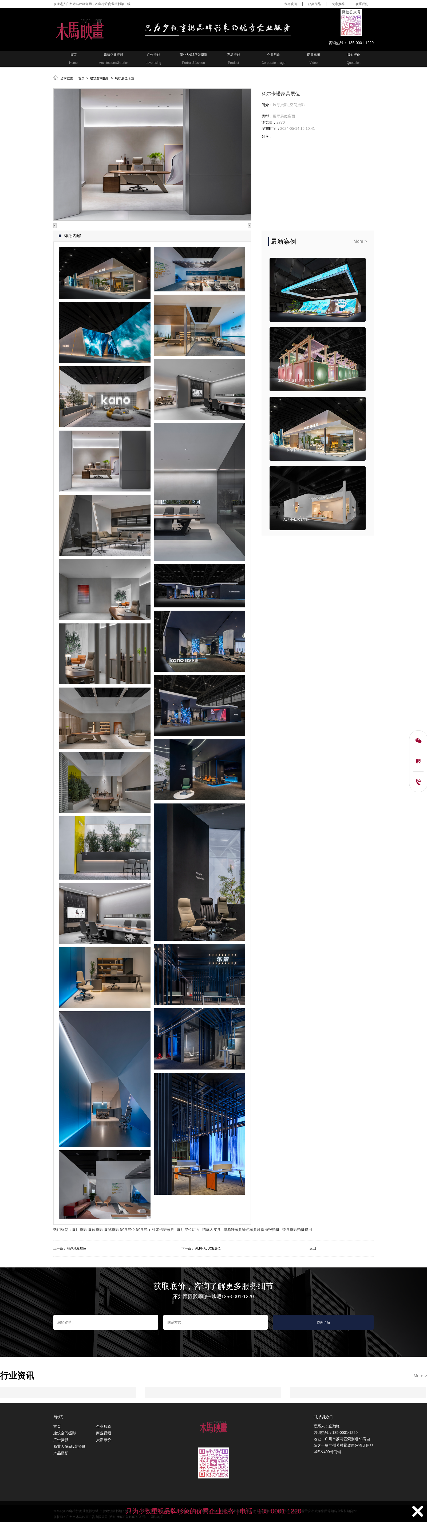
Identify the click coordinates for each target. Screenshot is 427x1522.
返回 (313, 1248)
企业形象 (103, 1426)
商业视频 (103, 1433)
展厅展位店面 (124, 78)
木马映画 (290, 4)
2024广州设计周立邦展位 (296, 381)
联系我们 (361, 4)
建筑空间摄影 (100, 78)
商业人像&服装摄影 (69, 1446)
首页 (81, 78)
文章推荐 (338, 4)
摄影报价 (103, 1440)
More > (360, 241)
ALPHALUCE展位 (296, 519)
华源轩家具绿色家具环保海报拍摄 (251, 1229)
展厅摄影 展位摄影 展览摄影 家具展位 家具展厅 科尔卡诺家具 (123, 1229)
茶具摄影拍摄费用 (297, 1229)
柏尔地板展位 (76, 1248)
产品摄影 (60, 1453)
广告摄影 (60, 1440)
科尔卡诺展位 (296, 450)
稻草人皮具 (211, 1229)
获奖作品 (314, 4)
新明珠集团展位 (296, 311)
